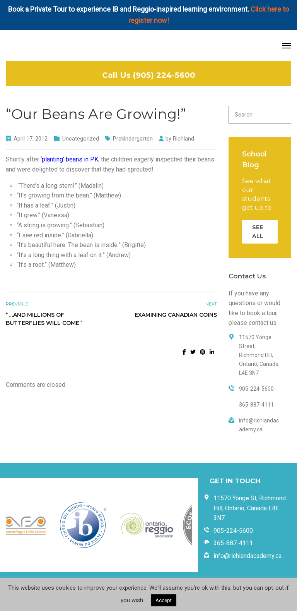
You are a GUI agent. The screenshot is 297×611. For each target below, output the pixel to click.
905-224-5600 (233, 530)
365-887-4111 (233, 543)
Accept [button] (163, 600)
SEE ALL (257, 231)
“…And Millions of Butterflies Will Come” (44, 318)
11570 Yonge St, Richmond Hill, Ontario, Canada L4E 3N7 (249, 508)
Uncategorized (80, 138)
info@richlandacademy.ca (247, 556)
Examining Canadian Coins (176, 314)
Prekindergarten (133, 138)
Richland (183, 138)
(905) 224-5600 (164, 75)
